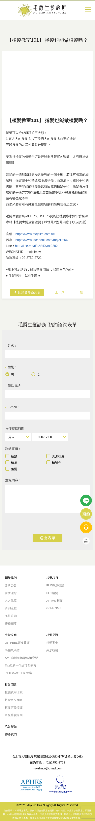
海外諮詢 (12, 615)
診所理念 (11, 593)
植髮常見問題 (14, 700)
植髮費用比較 (14, 692)
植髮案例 (52, 642)
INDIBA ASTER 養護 (18, 673)
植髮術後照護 (14, 707)
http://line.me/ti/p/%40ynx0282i (36, 246)
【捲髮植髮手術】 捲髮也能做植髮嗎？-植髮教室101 (47, 10)
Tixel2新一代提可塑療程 (20, 665)
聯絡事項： (13, 448)
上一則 (60, 292)
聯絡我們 (11, 734)
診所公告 (11, 585)
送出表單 (47, 538)
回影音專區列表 (29, 292)
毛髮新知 (11, 726)
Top (86, 401)
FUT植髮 (52, 593)
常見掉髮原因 (14, 715)
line (86, 360)
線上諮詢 (86, 374)
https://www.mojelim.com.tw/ (35, 234)
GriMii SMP (53, 608)
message (86, 387)
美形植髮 (52, 650)
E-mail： (12, 407)
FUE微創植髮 (55, 585)
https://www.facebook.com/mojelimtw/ (42, 240)
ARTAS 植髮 (54, 600)
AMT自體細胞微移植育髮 (21, 658)
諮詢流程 (11, 608)
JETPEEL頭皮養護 (17, 642)
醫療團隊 (11, 623)
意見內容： (13, 480)
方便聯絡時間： (16, 428)
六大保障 (11, 600)
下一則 (78, 292)
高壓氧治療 (12, 650)
